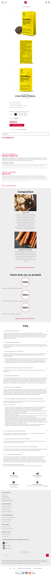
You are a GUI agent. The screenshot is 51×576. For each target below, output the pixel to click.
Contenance (12, 118)
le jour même (37, 475)
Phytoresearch (7, 548)
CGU (14, 568)
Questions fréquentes (6, 534)
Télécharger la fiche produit (9, 183)
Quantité (11, 114)
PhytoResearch (25, 94)
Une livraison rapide (6, 507)
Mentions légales (37, 568)
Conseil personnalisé (6, 521)
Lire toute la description (10, 154)
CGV (10, 568)
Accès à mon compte (6, 526)
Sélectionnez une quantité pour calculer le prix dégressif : (20, 111)
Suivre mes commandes (7, 528)
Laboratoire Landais (6, 498)
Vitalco (5, 543)
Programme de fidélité (7, 506)
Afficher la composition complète (25, 267)
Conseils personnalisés (7, 511)
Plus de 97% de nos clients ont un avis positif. (37, 483)
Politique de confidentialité (24, 568)
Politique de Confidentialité (17, 561)
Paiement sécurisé (6, 509)
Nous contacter (5, 536)
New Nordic (4, 494)
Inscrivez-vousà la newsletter (25, 552)
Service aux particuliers (7, 519)
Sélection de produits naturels (8, 517)
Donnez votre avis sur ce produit (25, 318)
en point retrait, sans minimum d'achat (13, 484)
